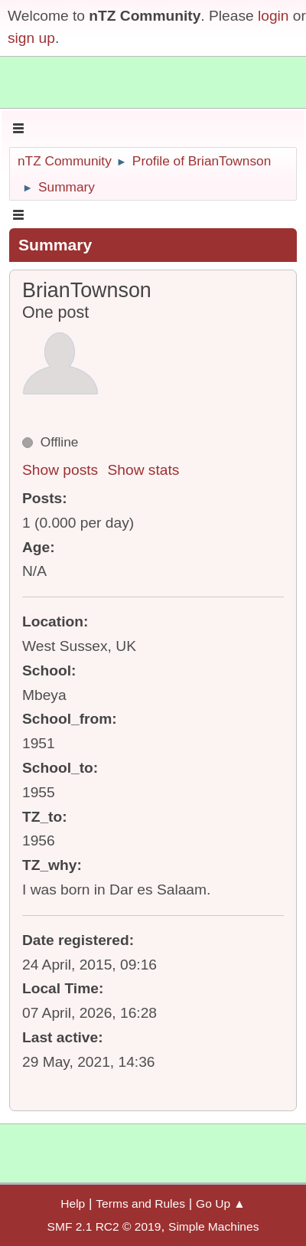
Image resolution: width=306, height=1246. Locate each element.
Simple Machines (213, 1226)
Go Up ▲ (221, 1203)
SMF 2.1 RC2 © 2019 (104, 1226)
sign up (31, 38)
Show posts (60, 470)
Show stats (144, 470)
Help (72, 1203)
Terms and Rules (140, 1203)
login (273, 16)
